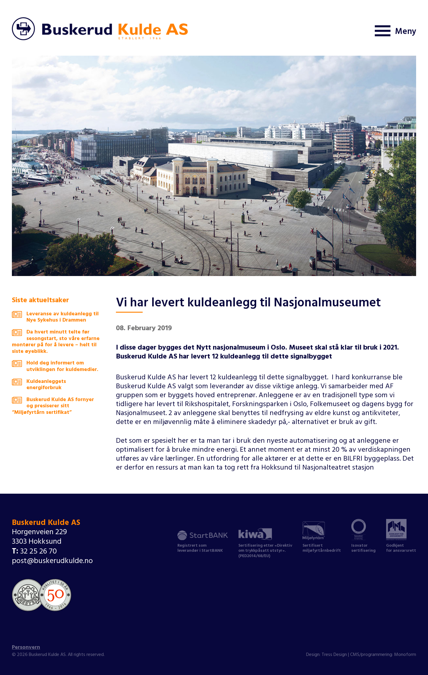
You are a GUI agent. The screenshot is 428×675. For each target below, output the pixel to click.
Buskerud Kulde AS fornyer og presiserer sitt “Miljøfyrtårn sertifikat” (53, 407)
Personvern (26, 648)
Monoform (405, 655)
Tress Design (334, 655)
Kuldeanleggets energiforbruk (39, 385)
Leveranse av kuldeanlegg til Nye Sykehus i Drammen (55, 317)
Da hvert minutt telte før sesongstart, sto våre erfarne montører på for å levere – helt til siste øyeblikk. (56, 342)
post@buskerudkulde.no (52, 561)
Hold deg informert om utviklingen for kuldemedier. (55, 367)
